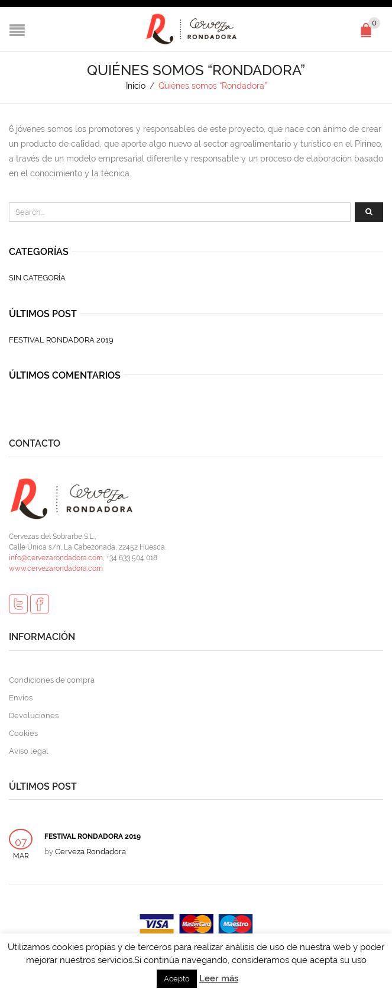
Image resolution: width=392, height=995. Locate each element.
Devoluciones (34, 715)
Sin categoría (37, 277)
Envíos (21, 697)
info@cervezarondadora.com (56, 558)
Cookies (23, 733)
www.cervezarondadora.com (56, 568)
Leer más (218, 978)
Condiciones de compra (52, 680)
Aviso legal (28, 751)
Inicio (135, 86)
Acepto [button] (177, 978)
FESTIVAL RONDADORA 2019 (61, 339)
